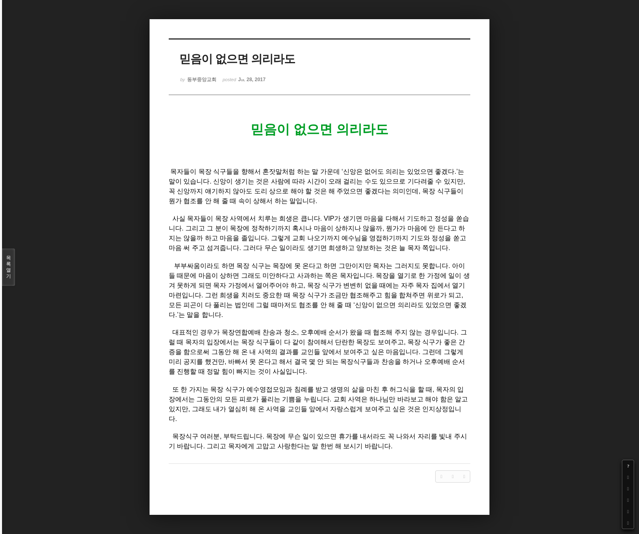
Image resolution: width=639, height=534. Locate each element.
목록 (8, 267)
